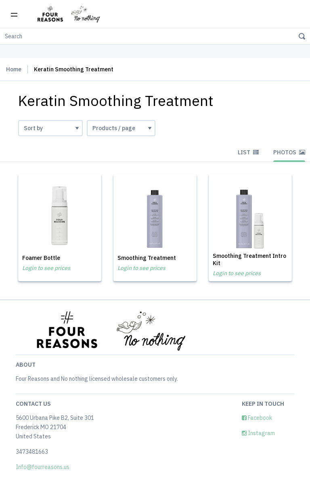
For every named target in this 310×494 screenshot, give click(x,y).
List (248, 152)
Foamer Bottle (41, 258)
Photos (289, 152)
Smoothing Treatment (146, 258)
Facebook (257, 417)
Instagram (258, 433)
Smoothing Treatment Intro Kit (249, 259)
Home (13, 69)
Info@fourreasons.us (42, 467)
